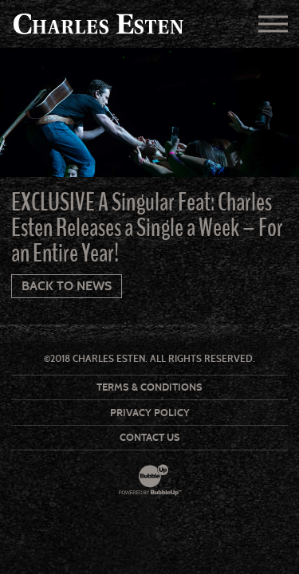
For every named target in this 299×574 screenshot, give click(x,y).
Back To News (67, 285)
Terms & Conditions (149, 387)
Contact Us (150, 437)
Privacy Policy (150, 412)
